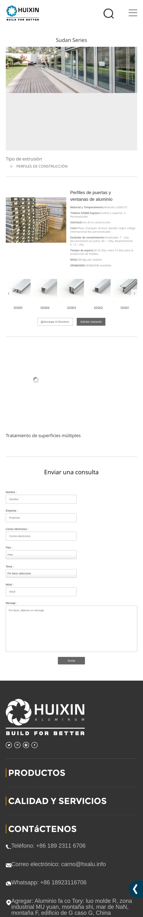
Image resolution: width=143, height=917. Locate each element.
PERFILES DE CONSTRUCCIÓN (42, 166)
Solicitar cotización (91, 321)
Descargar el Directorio (55, 321)
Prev (9, 293)
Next (134, 293)
